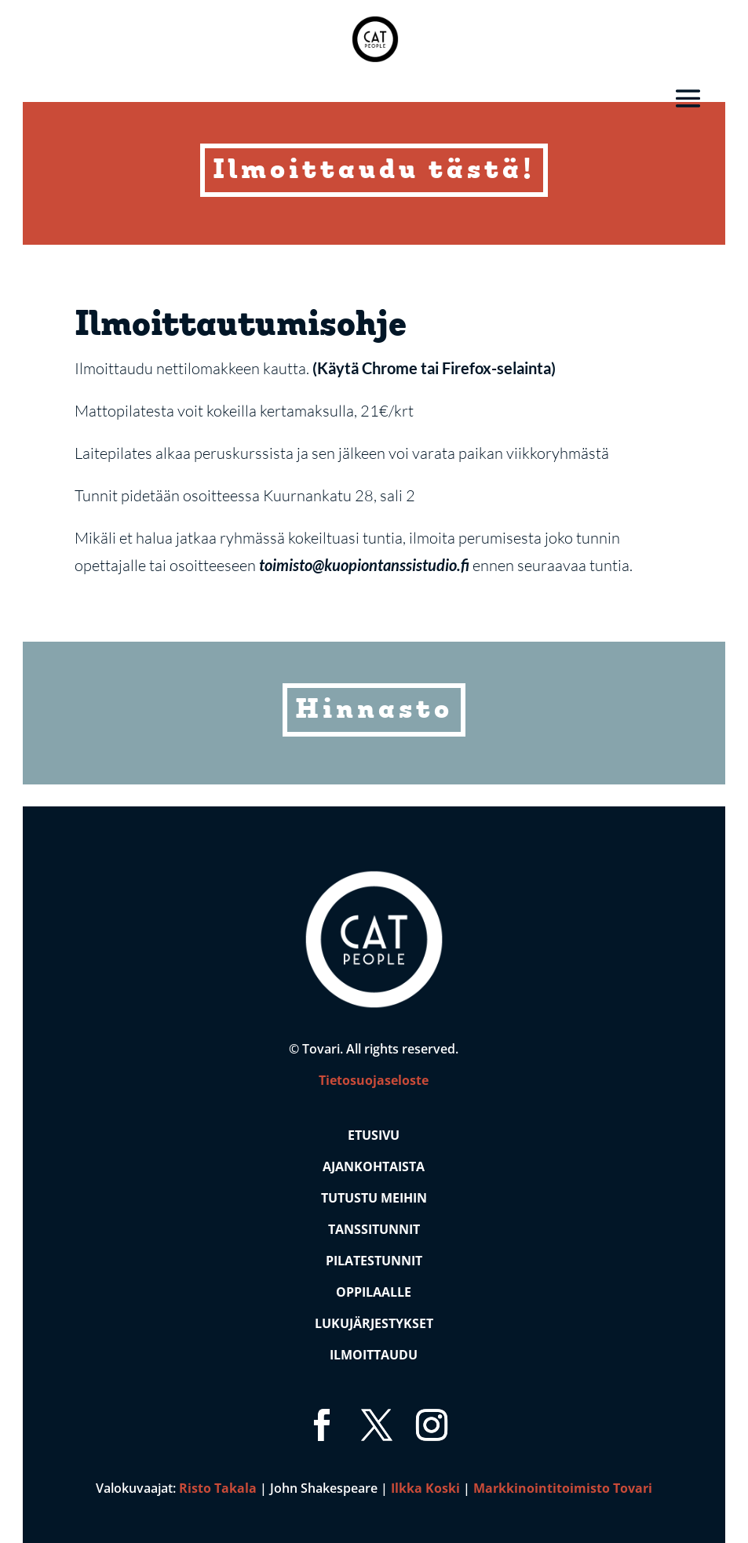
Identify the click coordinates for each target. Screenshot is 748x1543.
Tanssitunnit (374, 1229)
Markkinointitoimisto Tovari (562, 1488)
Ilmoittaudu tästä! (374, 172)
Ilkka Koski (425, 1488)
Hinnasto (374, 711)
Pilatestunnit (374, 1260)
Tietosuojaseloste (374, 1080)
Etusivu (374, 1135)
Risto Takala (218, 1488)
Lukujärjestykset (374, 1323)
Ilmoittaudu (374, 1354)
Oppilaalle (373, 1292)
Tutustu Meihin (374, 1197)
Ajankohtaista (374, 1166)
